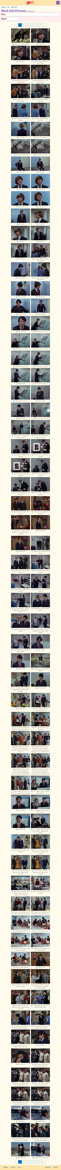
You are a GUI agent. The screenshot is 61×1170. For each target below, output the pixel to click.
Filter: (3, 14)
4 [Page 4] (30, 25)
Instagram (48, 1167)
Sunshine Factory (30, 2)
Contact (13, 1167)
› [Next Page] (44, 25)
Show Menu (58, 2)
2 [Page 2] (23, 25)
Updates (5, 1167)
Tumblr (55, 1167)
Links (19, 1167)
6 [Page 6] (37, 25)
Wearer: (4, 19)
